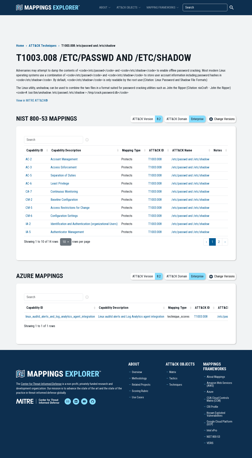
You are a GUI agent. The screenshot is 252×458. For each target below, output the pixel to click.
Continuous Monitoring (64, 191)
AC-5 (29, 175)
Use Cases (138, 397)
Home (20, 46)
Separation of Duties (63, 175)
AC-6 (29, 183)
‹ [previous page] (206, 242)
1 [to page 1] (212, 242)
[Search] (205, 7)
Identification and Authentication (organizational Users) (84, 224)
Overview (137, 372)
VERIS (210, 443)
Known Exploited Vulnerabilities (216, 414)
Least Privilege (60, 183)
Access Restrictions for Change (70, 208)
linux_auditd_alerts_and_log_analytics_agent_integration (60, 316)
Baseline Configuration (64, 199)
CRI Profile (212, 406)
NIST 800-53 (213, 436)
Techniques (175, 384)
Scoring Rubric (140, 391)
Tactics (173, 378)
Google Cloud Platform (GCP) (219, 423)
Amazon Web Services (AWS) (219, 384)
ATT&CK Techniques (43, 46)
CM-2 (29, 199)
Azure (210, 391)
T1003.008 (155, 159)
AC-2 (29, 159)
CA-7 (29, 191)
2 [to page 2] (219, 242)
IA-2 (28, 224)
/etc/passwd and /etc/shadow (190, 159)
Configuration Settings (64, 216)
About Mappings (216, 376)
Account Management (64, 159)
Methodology (139, 378)
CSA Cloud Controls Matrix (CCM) (218, 399)
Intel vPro (212, 430)
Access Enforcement (64, 167)
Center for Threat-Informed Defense (41, 384)
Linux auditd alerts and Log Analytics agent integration (131, 316)
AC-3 (29, 167)
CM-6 (29, 216)
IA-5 (28, 232)
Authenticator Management (67, 232)
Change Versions (222, 119)
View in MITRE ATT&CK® (32, 100)
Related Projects (141, 384)
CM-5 (29, 208)
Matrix (172, 372)
